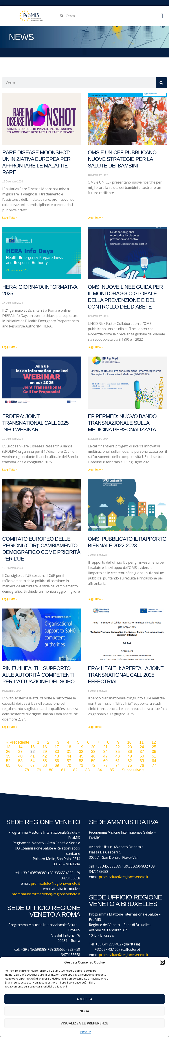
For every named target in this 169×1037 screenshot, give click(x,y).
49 (130, 756)
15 (32, 747)
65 (8, 765)
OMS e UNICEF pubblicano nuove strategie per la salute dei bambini (122, 159)
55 (44, 761)
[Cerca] (161, 82)
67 (32, 765)
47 (105, 756)
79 (39, 770)
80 (51, 770)
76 (142, 765)
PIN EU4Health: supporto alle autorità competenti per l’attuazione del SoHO (38, 674)
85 (112, 770)
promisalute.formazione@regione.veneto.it (46, 894)
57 (69, 761)
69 (57, 765)
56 (57, 761)
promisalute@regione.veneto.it (55, 883)
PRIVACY (85, 1032)
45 (81, 756)
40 (20, 756)
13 (8, 747)
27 (20, 751)
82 (75, 770)
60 (105, 761)
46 (93, 756)
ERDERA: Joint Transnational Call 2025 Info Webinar (35, 422)
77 (154, 765)
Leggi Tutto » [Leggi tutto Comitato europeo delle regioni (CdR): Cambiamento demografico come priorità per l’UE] (9, 599)
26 (8, 751)
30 (57, 751)
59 (93, 761)
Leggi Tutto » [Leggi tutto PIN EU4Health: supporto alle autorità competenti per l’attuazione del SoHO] (9, 726)
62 (130, 761)
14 (20, 747)
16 (44, 747)
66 (20, 765)
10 (129, 742)
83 (87, 770)
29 (44, 751)
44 (69, 756)
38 (154, 751)
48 (117, 756)
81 (63, 770)
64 (154, 761)
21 (105, 747)
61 (117, 761)
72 (93, 765)
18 (69, 747)
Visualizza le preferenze (84, 1023)
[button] (162, 962)
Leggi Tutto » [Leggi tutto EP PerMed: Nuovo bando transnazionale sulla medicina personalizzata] (95, 469)
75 (130, 765)
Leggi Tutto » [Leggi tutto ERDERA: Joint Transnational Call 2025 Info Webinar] (9, 469)
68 (44, 765)
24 (142, 747)
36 (130, 751)
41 (32, 756)
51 (154, 756)
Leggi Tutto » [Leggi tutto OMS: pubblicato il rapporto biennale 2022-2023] (95, 599)
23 (130, 747)
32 (81, 751)
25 (154, 747)
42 (44, 756)
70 (69, 765)
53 (20, 761)
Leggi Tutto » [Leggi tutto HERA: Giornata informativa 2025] (9, 347)
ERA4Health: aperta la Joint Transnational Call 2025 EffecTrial (125, 674)
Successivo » (133, 770)
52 (8, 761)
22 (117, 747)
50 (142, 756)
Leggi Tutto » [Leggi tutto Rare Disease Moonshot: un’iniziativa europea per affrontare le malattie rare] (9, 217)
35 (117, 751)
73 (105, 765)
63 (142, 761)
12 (153, 742)
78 (27, 770)
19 (81, 747)
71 (81, 765)
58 (81, 761)
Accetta (85, 999)
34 (105, 751)
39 (8, 756)
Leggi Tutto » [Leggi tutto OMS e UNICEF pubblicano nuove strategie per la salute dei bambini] (95, 217)
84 (99, 770)
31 (69, 751)
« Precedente (17, 742)
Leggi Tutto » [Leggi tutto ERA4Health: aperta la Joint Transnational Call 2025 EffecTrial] (95, 726)
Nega (84, 1011)
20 (93, 747)
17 (57, 747)
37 (142, 751)
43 (57, 756)
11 (141, 742)
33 (93, 751)
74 (117, 765)
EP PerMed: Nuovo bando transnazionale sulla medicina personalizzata (122, 422)
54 (32, 761)
